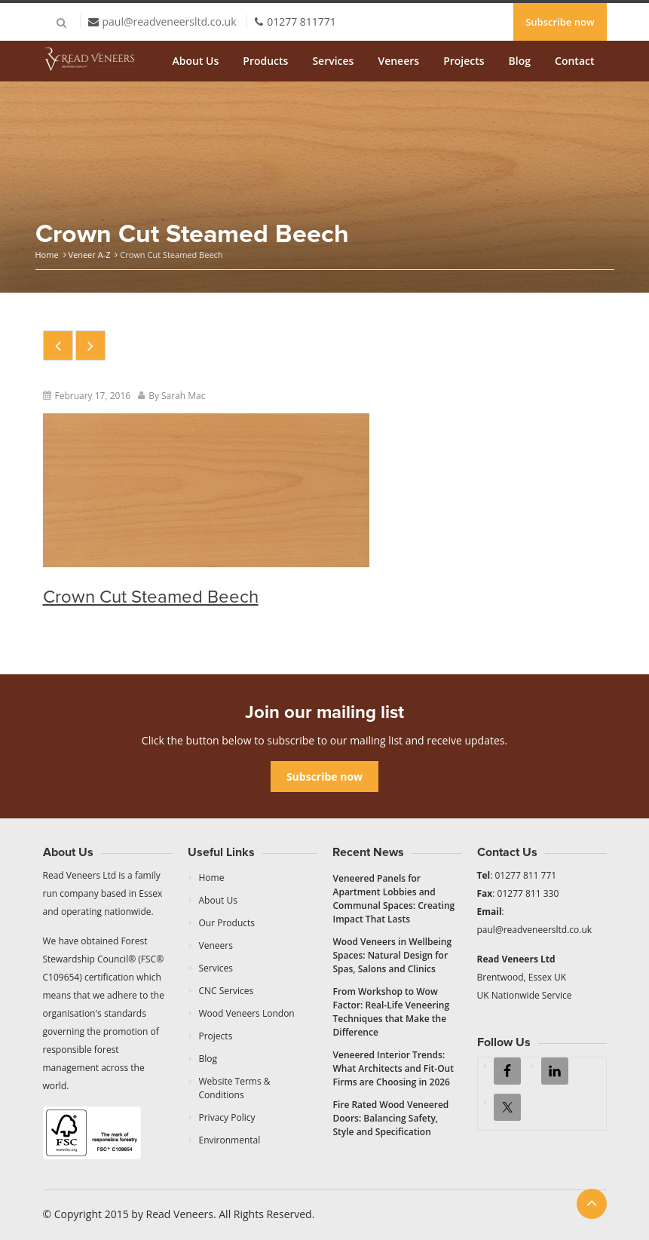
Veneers (398, 61)
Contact (574, 61)
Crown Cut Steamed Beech (151, 597)
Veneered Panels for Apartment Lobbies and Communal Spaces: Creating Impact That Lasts (394, 898)
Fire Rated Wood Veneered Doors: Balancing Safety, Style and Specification (391, 1118)
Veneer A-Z (89, 254)
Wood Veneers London (247, 1013)
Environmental (230, 1140)
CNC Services (226, 990)
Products (265, 61)
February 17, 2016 (93, 395)
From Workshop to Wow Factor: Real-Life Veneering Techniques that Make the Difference (391, 1012)
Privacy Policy (227, 1117)
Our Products (227, 922)
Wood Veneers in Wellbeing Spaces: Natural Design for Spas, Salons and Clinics (392, 955)
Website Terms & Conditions (235, 1088)
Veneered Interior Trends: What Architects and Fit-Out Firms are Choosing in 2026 (394, 1068)
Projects (463, 61)
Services (333, 61)
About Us (196, 61)
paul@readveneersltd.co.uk (170, 21)
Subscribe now (559, 22)
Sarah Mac (183, 395)
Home (47, 254)
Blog (520, 61)
